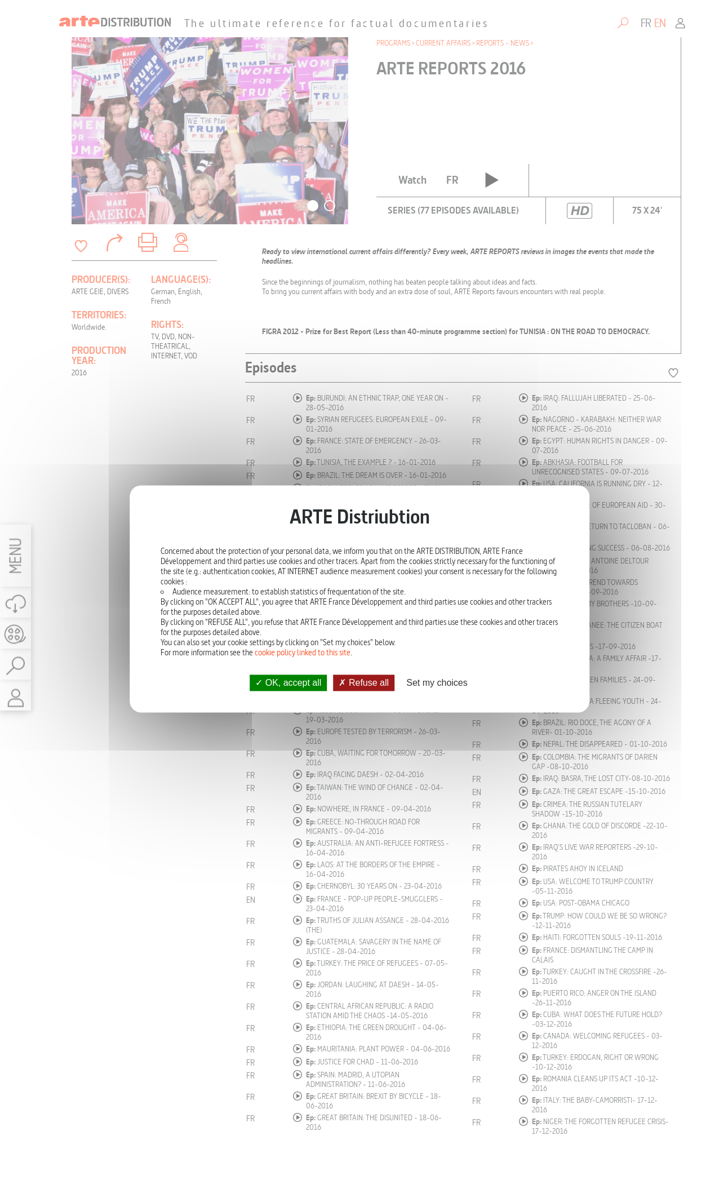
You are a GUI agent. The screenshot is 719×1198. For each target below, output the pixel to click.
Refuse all (364, 682)
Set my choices (436, 682)
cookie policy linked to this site (302, 652)
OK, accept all (288, 682)
